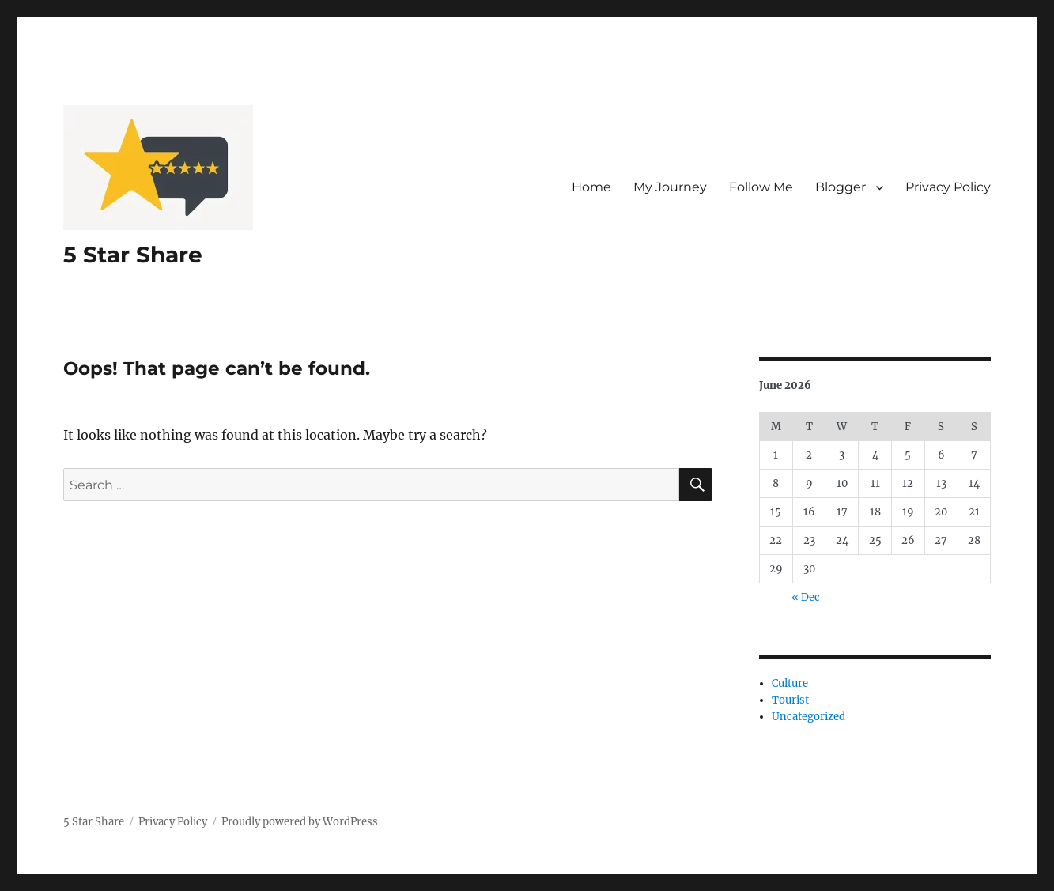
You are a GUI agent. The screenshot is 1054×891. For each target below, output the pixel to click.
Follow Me (761, 186)
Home (591, 186)
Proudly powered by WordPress (299, 822)
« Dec (805, 597)
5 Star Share (132, 254)
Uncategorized (808, 716)
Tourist (790, 700)
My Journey (670, 186)
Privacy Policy (948, 186)
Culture (790, 683)
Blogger (840, 186)
